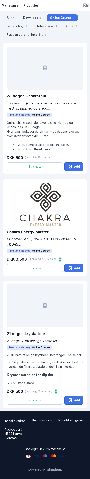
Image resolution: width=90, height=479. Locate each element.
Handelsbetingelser (70, 420)
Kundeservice (42, 420)
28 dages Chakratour (26, 96)
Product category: (29, 114)
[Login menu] (85, 5)
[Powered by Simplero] (45, 469)
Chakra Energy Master (28, 232)
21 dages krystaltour (26, 333)
